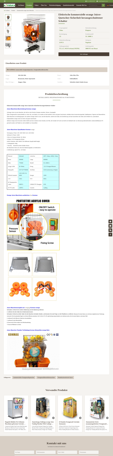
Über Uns (44, 5)
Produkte (29, 5)
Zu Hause (21, 5)
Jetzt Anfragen (84, 54)
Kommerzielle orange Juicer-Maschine (25, 10)
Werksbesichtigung (55, 5)
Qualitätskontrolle (68, 5)
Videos (36, 5)
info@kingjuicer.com (103, 1)
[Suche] (103, 5)
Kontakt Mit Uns (81, 5)
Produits (13, 10)
